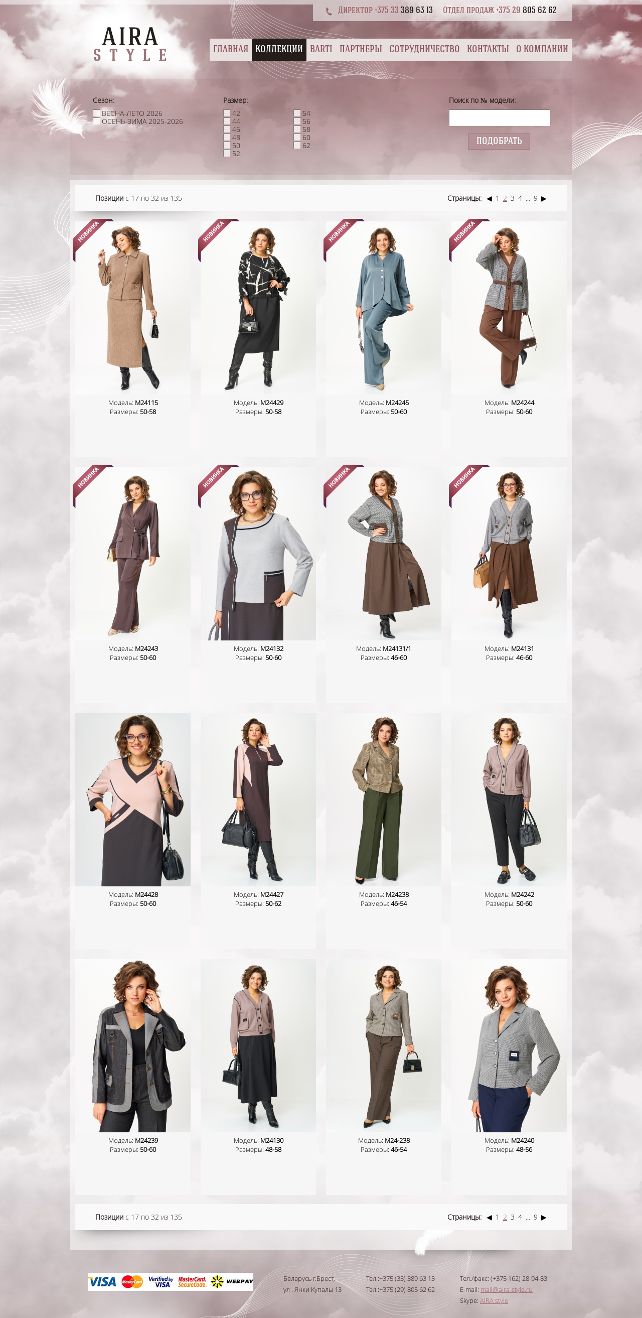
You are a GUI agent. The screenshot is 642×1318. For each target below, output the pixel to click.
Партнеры (361, 50)
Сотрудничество (424, 50)
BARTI (321, 50)
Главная (230, 50)
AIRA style (494, 1300)
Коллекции (279, 50)
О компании (542, 50)
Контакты (488, 50)
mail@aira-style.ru (506, 1289)
